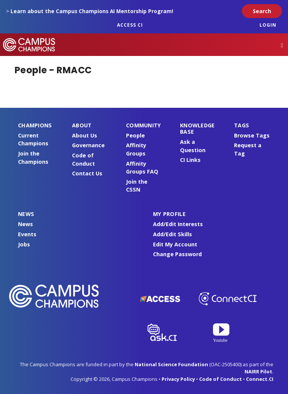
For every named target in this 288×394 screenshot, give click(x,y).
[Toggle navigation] (282, 44)
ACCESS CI (130, 25)
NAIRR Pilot (258, 371)
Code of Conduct (220, 379)
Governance (88, 145)
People (135, 135)
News (25, 224)
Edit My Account (175, 244)
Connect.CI (259, 379)
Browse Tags (252, 135)
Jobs (24, 244)
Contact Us (87, 173)
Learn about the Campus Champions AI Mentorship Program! (91, 11)
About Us (84, 135)
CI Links (190, 159)
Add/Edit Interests (178, 224)
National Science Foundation (171, 364)
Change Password (177, 254)
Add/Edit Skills (172, 234)
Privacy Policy (178, 379)
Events (27, 234)
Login (268, 25)
